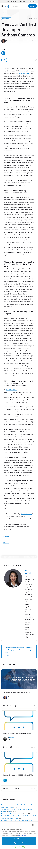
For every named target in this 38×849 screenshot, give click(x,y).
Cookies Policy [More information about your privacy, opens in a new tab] (22, 835)
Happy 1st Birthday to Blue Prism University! (17, 733)
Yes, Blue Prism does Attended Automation (17, 692)
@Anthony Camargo (24, 73)
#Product (6, 543)
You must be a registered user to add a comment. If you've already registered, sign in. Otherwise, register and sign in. (18, 650)
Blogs (4, 12)
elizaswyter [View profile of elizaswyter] (11, 41)
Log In (32, 6)
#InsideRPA (6, 536)
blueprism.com (32, 1)
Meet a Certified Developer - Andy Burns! (12, 813)
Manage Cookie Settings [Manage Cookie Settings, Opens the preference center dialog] (19, 847)
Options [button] (36, 60)
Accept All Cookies (19, 839)
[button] (4, 60)
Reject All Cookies (19, 843)
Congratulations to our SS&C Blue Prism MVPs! (18, 775)
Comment (6, 655)
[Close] (33, 825)
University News (6, 18)
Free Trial (22, 1)
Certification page (26, 514)
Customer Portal (10, 1)
